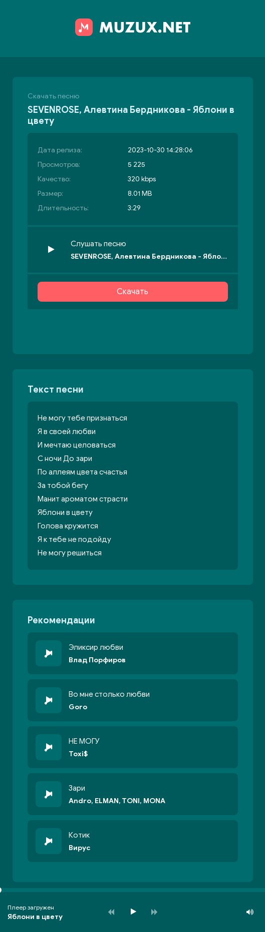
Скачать (132, 292)
